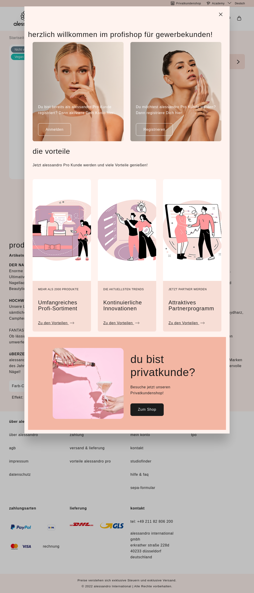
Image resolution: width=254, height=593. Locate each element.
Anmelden (54, 129)
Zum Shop (147, 409)
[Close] (221, 14)
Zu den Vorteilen (56, 322)
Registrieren (154, 129)
